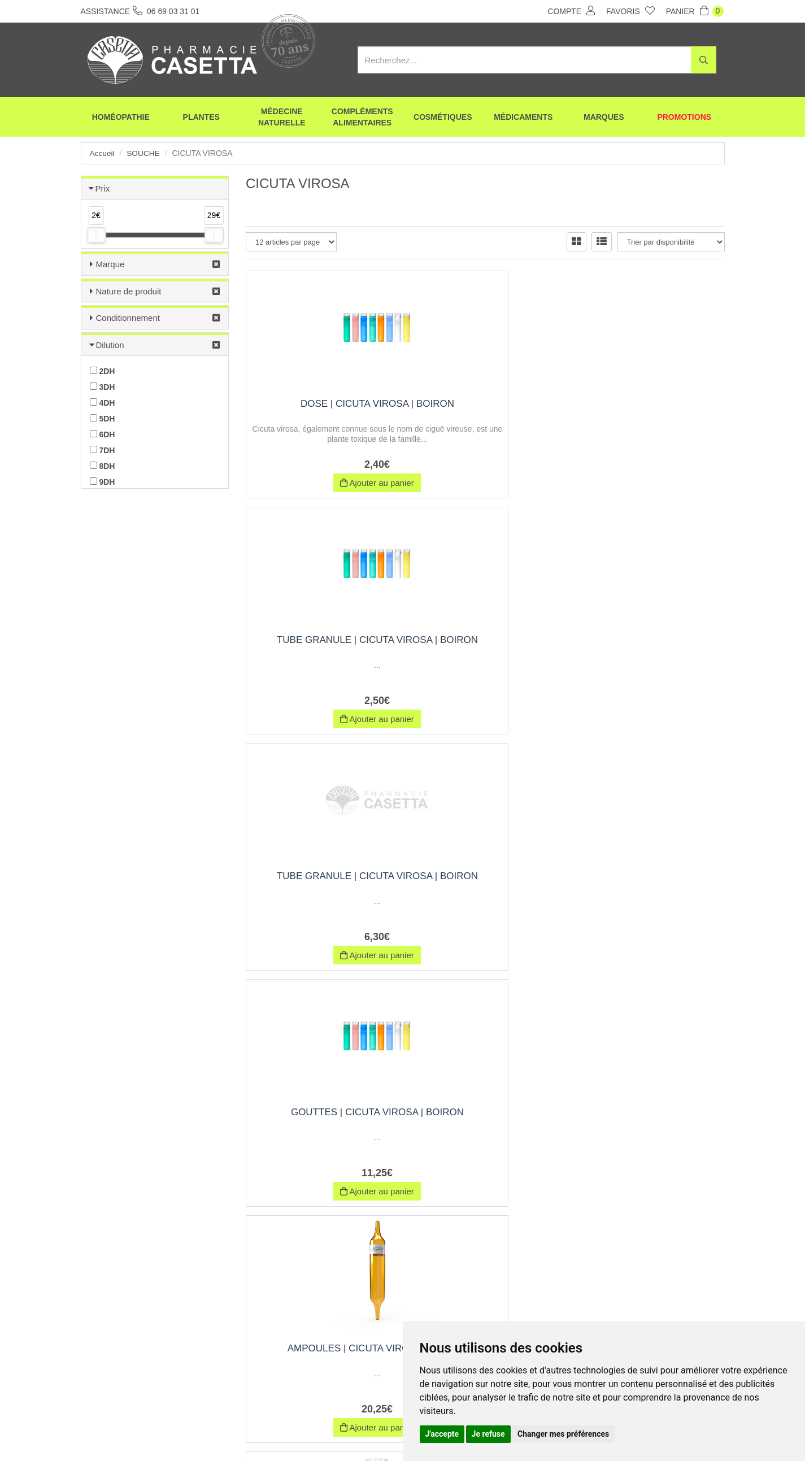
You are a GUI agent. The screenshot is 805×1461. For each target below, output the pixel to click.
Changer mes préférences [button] (563, 1433)
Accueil (102, 153)
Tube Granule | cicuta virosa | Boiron (485, 409)
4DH (102, 402)
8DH (102, 466)
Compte (571, 11)
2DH (102, 371)
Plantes (201, 118)
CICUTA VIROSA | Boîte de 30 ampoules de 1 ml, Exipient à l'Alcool (320, 1128)
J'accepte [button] (442, 1433)
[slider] (96, 235)
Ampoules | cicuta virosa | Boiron (485, 645)
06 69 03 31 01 (164, 1356)
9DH (102, 481)
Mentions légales (384, 1432)
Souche (144, 153)
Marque (110, 264)
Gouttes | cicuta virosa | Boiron (320, 645)
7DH (102, 450)
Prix (102, 188)
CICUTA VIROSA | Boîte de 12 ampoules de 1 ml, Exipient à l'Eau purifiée (485, 1128)
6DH (102, 434)
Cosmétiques (443, 118)
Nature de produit (129, 291)
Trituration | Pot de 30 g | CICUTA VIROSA (650, 882)
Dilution (110, 345)
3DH (102, 387)
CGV (332, 1432)
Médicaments (523, 118)
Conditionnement (128, 318)
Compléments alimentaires (362, 118)
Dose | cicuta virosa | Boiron (320, 409)
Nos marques (286, 1432)
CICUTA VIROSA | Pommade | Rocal (651, 1122)
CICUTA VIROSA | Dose (650, 639)
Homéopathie (121, 118)
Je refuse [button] (488, 1433)
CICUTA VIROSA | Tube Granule (320, 882)
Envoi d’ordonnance (217, 1432)
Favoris (630, 11)
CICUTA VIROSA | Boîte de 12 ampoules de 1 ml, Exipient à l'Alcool (485, 887)
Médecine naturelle (282, 118)
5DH (102, 418)
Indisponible (650, 719)
